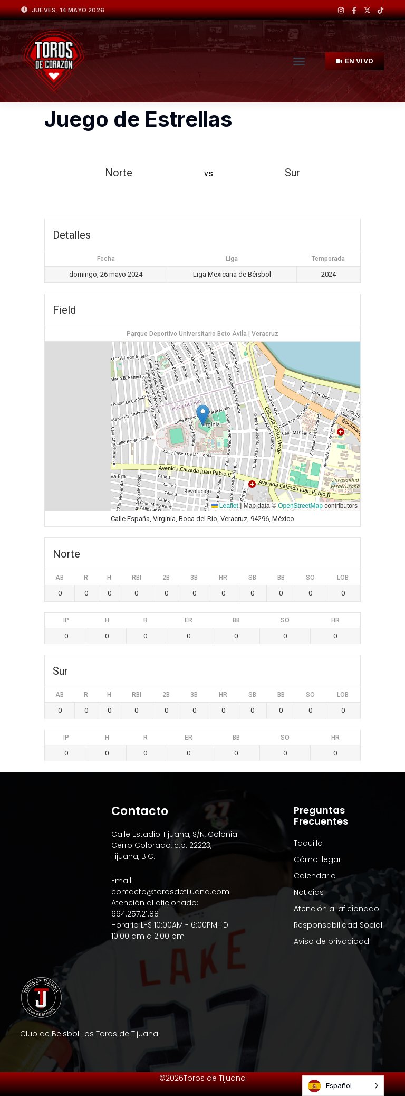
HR (223, 577)
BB (281, 577)
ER (188, 620)
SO (310, 577)
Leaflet (224, 505)
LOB (343, 577)
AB (59, 577)
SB (252, 577)
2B (166, 577)
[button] (299, 61)
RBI (136, 577)
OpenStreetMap (300, 505)
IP (66, 620)
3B (194, 577)
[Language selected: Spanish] (343, 1085)
